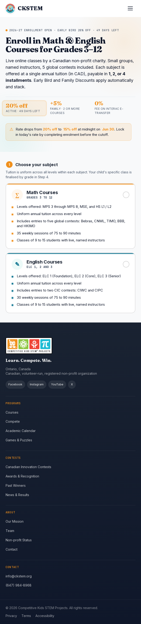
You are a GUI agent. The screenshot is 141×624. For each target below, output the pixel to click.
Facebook (15, 384)
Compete (13, 421)
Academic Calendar (21, 431)
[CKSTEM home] (24, 8)
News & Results (17, 495)
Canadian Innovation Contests (28, 467)
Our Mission (15, 521)
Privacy (11, 616)
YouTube (57, 384)
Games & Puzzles (19, 440)
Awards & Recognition (22, 476)
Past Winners (16, 485)
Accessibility (44, 616)
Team (10, 531)
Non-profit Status (19, 540)
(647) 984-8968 (18, 585)
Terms (26, 616)
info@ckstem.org (19, 576)
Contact (11, 549)
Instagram (37, 384)
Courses (12, 412)
